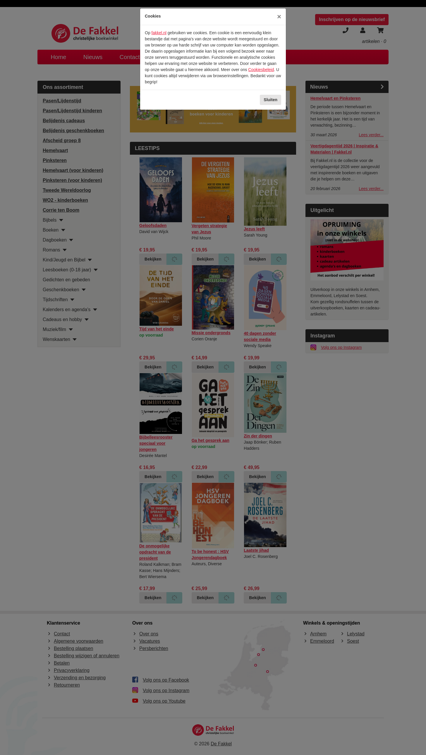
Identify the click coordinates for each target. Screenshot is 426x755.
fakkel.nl (159, 32)
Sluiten (270, 99)
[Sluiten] (279, 16)
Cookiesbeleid (261, 69)
